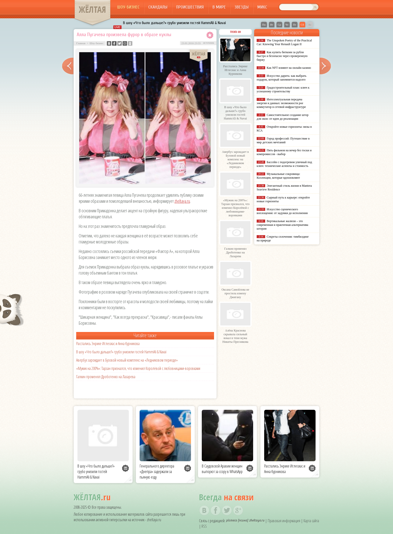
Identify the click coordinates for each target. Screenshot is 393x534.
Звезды (242, 7)
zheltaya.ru (182, 201)
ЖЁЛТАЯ (92, 9)
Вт (271, 24)
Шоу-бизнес (128, 7)
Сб (302, 24)
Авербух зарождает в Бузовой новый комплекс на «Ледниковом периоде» (127, 360)
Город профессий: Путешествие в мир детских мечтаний (283, 140)
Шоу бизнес (96, 43)
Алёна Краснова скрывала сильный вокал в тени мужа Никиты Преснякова (235, 336)
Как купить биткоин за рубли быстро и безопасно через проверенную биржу (282, 55)
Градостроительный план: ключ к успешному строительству (283, 89)
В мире (219, 7)
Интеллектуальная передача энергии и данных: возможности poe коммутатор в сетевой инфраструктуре (281, 103)
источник (208, 42)
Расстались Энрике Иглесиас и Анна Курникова (108, 343)
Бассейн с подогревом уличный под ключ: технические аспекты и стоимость (284, 164)
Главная (80, 43)
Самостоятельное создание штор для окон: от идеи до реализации (283, 116)
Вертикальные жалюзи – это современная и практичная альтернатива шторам (282, 224)
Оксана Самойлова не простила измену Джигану (235, 293)
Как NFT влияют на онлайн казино (289, 68)
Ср (279, 24)
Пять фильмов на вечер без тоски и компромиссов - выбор (284, 152)
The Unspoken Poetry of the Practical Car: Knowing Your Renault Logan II (284, 42)
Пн (264, 24)
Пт (294, 24)
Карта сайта (311, 520)
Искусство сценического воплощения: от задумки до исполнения (282, 211)
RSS (204, 526)
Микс (262, 7)
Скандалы (157, 7)
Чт (286, 24)
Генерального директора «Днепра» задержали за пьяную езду (157, 471)
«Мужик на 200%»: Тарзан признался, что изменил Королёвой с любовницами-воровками (138, 368)
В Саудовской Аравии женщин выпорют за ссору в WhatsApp (222, 468)
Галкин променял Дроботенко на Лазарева (105, 376)
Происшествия (190, 7)
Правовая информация (284, 520)
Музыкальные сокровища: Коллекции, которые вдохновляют (278, 175)
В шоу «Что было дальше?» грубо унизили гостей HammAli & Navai (174, 23)
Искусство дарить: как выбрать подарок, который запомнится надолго (281, 77)
